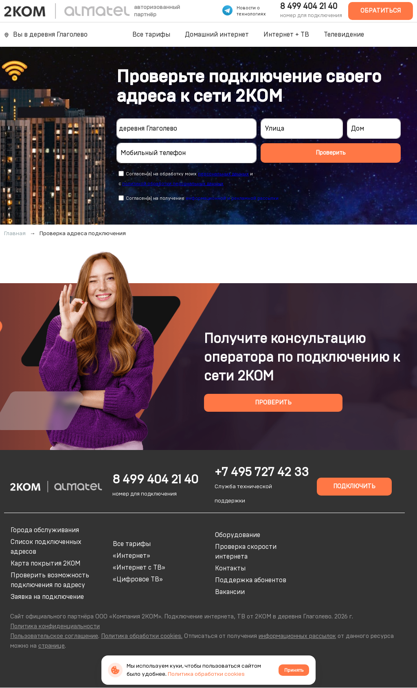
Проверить (331, 153)
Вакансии (230, 592)
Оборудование (237, 535)
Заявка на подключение (47, 597)
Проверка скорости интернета (246, 552)
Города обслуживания (45, 530)
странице (51, 646)
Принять (293, 670)
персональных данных (223, 174)
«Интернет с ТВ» (139, 567)
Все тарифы (151, 34)
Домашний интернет (217, 34)
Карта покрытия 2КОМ (46, 563)
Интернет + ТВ (286, 34)
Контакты (230, 568)
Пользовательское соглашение (54, 636)
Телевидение (344, 34)
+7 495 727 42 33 (262, 472)
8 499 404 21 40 (308, 6)
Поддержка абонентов (250, 580)
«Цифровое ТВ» (138, 579)
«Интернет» (131, 556)
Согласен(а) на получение (202, 199)
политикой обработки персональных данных (173, 183)
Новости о (248, 8)
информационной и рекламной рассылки (232, 199)
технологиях (251, 14)
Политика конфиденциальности (55, 626)
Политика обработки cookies (206, 674)
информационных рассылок (297, 636)
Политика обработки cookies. (141, 636)
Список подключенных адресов (46, 547)
